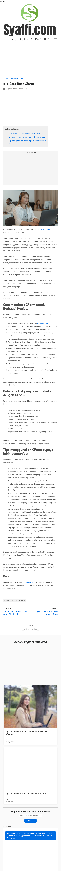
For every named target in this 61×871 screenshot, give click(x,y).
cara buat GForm (29, 582)
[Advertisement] (30, 60)
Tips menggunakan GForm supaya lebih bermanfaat (28, 140)
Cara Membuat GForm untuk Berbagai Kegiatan (26, 133)
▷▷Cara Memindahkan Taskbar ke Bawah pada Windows (27, 733)
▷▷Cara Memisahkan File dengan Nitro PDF (26, 793)
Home (6, 79)
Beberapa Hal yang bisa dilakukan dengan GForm (27, 137)
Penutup (12, 144)
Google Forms (42, 323)
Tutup (16, 129)
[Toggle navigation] (55, 38)
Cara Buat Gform (17, 79)
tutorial (22, 600)
